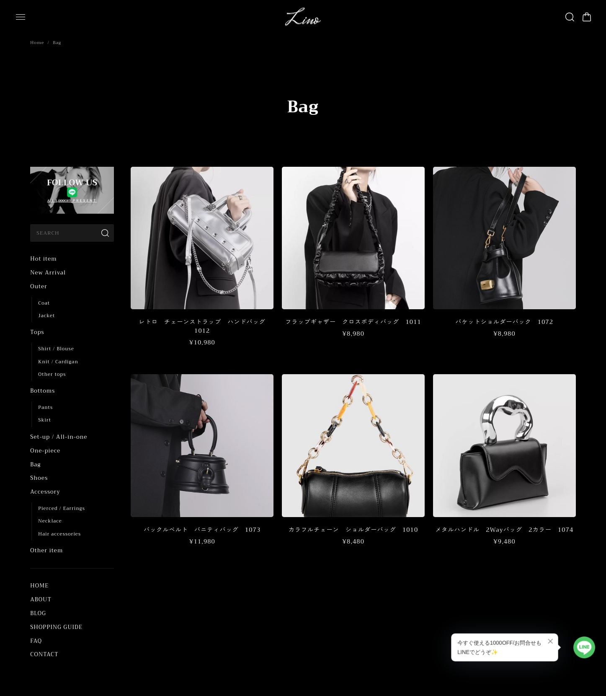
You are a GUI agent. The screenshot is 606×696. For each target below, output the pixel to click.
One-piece (45, 450)
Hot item (43, 259)
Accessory (45, 492)
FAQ (36, 641)
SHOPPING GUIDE (56, 627)
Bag (35, 464)
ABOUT (40, 599)
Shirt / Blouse (56, 349)
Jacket (46, 316)
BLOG (38, 613)
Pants (45, 407)
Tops (37, 332)
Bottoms (42, 391)
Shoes (39, 478)
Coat (44, 303)
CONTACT (44, 654)
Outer (38, 286)
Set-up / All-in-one (58, 437)
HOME (39, 585)
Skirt (44, 420)
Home (37, 42)
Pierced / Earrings (61, 508)
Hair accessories (59, 534)
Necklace (50, 521)
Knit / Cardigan (58, 362)
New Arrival (48, 272)
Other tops (52, 374)
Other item (46, 550)
